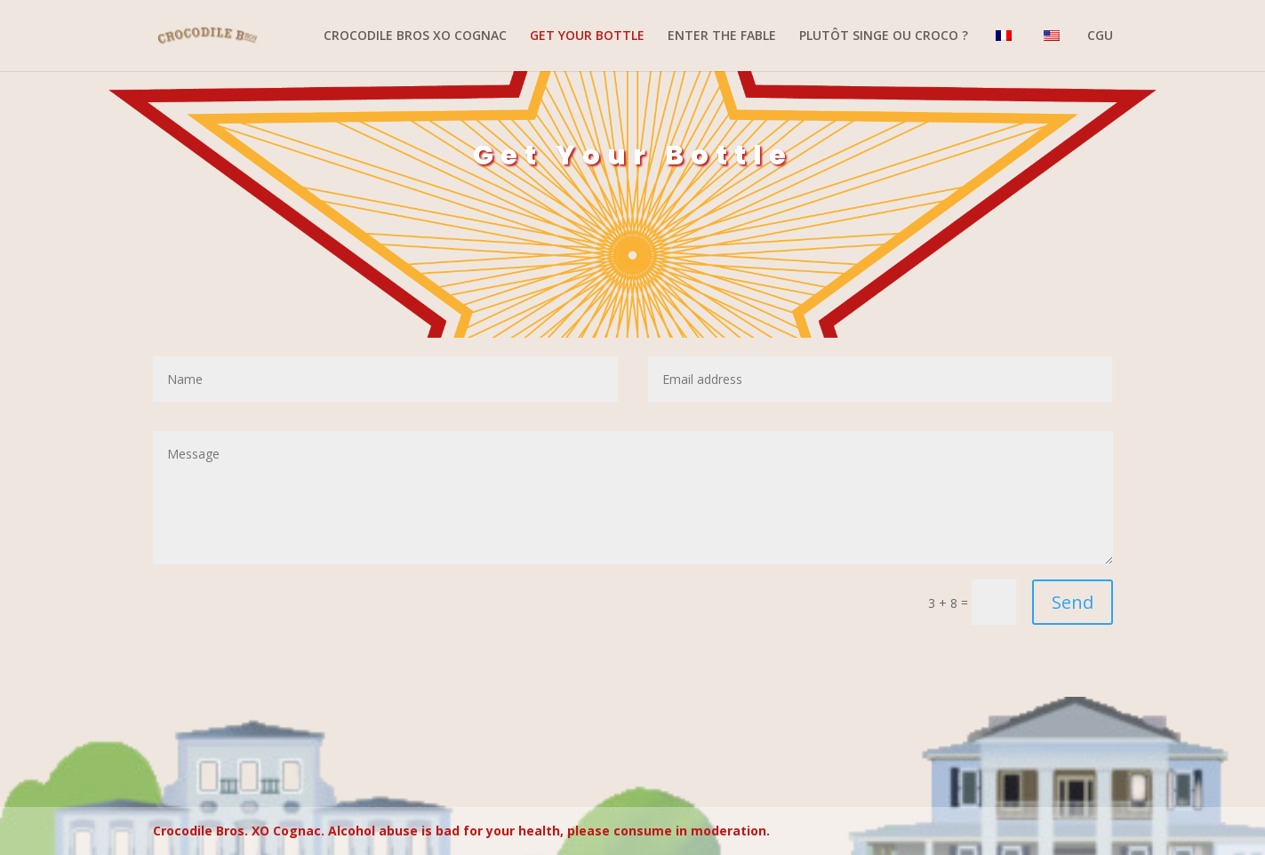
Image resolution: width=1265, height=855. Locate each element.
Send (1072, 602)
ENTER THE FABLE (722, 36)
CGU (1100, 36)
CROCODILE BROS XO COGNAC (415, 36)
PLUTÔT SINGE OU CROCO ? (883, 36)
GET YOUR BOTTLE (587, 36)
